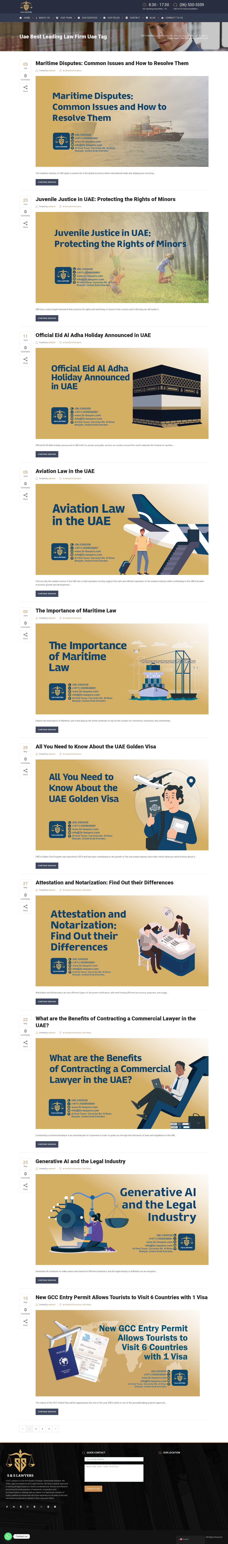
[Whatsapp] (8, 1536)
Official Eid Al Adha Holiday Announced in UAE (93, 335)
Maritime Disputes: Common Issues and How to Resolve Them (112, 63)
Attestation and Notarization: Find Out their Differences (104, 882)
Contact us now (93, 1489)
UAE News (86, 890)
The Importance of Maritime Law (76, 610)
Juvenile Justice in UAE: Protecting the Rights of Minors (106, 199)
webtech (51, 70)
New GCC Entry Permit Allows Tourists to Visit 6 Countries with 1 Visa (122, 1297)
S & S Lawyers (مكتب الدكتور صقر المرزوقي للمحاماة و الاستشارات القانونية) (173, 36)
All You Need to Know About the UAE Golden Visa (96, 746)
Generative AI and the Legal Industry (80, 1161)
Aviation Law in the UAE (65, 471)
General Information (73, 70)
